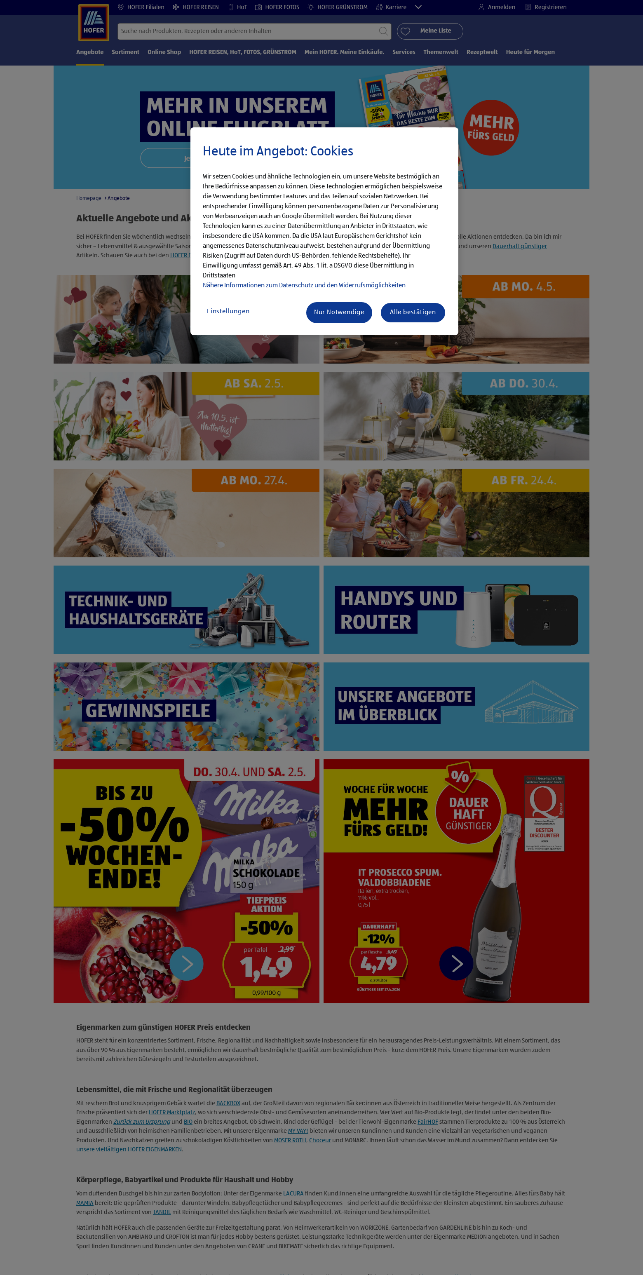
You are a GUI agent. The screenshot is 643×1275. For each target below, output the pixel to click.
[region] (324, 231)
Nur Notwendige (339, 312)
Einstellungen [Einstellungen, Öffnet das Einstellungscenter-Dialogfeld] (228, 311)
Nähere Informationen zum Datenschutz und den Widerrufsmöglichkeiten (304, 285)
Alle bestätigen (413, 312)
